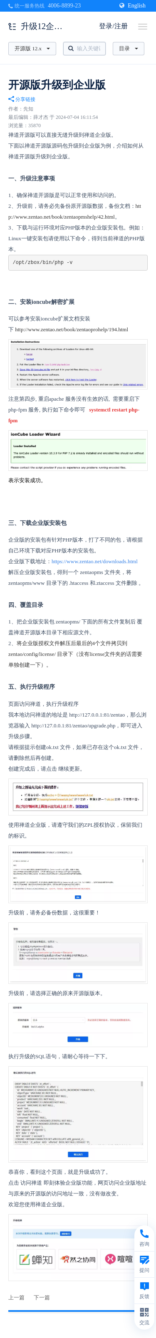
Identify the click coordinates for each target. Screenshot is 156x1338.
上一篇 (16, 1297)
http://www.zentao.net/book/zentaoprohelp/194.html (71, 329)
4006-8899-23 (64, 5)
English (132, 5)
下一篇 (42, 1297)
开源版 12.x (32, 48)
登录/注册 (113, 26)
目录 (128, 48)
